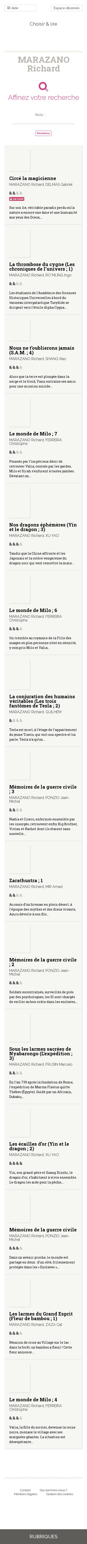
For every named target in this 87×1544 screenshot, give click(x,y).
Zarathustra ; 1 (26, 880)
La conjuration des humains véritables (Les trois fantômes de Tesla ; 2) (42, 701)
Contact (25, 1490)
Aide (12, 8)
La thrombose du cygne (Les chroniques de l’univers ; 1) (42, 266)
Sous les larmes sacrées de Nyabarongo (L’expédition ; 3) (40, 1053)
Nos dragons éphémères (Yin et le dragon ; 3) (43, 527)
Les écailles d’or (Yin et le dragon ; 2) (39, 1146)
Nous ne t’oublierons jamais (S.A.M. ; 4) (41, 350)
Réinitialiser (43, 133)
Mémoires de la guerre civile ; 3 (43, 789)
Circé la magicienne (32, 178)
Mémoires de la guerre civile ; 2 (43, 962)
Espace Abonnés (67, 8)
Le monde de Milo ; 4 (33, 1399)
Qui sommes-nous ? (53, 1490)
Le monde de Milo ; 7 (33, 434)
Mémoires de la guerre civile (43, 1230)
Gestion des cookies (59, 1494)
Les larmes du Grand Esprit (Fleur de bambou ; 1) (41, 1316)
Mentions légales (25, 1494)
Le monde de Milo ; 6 (33, 610)
